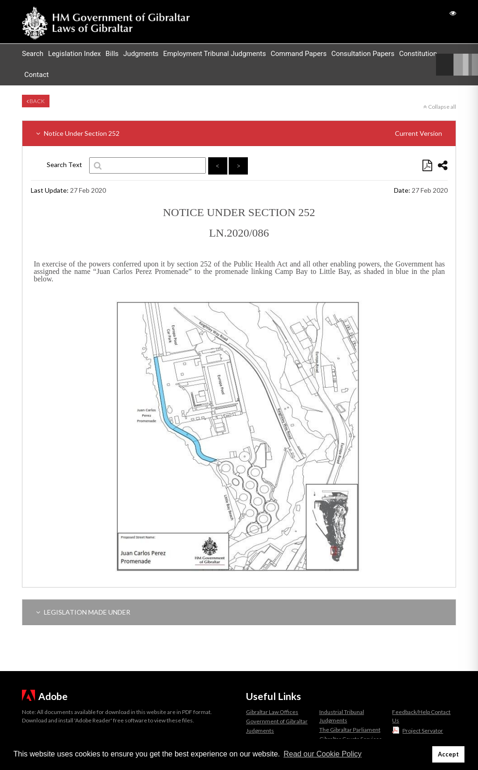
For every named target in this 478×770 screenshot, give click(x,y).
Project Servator (422, 730)
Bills (112, 53)
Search (32, 53)
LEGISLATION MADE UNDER (83, 612)
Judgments (140, 53)
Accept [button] (448, 754)
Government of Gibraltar (277, 721)
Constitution (418, 53)
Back (36, 101)
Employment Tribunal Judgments (214, 53)
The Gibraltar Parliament (349, 729)
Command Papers (299, 53)
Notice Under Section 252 (239, 133)
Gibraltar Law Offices (272, 711)
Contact (36, 74)
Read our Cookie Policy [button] (322, 754)
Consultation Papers (362, 53)
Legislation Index (74, 53)
